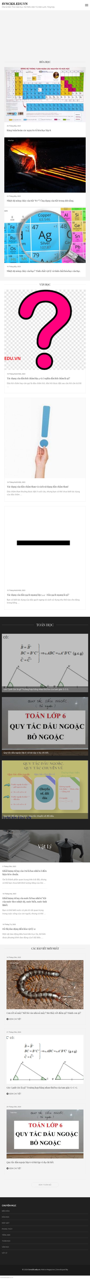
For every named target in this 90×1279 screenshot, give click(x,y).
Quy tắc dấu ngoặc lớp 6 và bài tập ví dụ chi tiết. (30, 1162)
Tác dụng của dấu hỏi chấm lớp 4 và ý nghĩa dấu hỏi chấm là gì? (38, 378)
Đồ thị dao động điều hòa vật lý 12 (19, 928)
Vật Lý (4, 1253)
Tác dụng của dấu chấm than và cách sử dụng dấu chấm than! (37, 486)
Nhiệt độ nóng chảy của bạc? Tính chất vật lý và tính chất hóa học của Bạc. (44, 271)
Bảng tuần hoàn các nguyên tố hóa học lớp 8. (29, 130)
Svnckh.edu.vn (15, 4)
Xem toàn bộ (45, 1185)
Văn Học (45, 284)
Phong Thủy (14, 963)
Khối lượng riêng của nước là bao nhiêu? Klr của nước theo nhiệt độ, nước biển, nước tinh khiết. (24, 902)
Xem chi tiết (14, 1019)
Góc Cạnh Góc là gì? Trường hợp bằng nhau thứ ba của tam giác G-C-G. (42, 1087)
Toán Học (45, 624)
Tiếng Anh (6, 1235)
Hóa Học (45, 62)
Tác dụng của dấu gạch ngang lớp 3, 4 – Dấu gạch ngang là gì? (38, 594)
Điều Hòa (5, 1211)
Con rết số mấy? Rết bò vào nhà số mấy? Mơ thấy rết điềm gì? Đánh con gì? (44, 1013)
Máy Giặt (5, 1223)
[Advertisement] (45, 34)
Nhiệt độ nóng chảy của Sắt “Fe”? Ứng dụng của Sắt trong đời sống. (40, 200)
